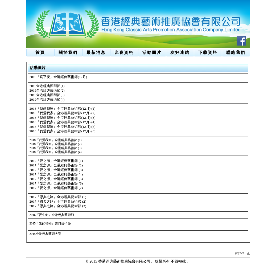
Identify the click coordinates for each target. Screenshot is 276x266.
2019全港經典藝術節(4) (47, 99)
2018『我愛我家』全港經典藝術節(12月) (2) (63, 113)
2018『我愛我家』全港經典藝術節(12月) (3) (63, 118)
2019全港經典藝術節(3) (47, 95)
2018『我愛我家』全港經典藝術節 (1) (56, 140)
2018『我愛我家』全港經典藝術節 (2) (56, 144)
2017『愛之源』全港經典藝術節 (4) (56, 174)
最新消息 (96, 52)
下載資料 (207, 52)
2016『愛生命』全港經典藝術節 (52, 215)
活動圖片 (152, 52)
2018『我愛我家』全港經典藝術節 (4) (56, 152)
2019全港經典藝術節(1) (47, 86)
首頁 (40, 52)
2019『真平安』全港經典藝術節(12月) (58, 77)
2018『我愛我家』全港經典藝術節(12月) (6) (63, 131)
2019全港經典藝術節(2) (47, 90)
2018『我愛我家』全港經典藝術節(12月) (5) (63, 127)
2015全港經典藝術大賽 (45, 234)
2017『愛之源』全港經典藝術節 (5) (56, 179)
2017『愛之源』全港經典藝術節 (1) (56, 161)
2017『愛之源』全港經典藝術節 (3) (56, 170)
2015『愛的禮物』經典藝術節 (50, 223)
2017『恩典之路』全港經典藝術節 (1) (58, 197)
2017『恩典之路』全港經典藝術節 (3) (58, 206)
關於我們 (68, 52)
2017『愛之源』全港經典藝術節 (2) (56, 165)
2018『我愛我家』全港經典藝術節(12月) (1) (63, 109)
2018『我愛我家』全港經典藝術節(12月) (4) (63, 122)
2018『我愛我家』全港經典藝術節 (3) (56, 148)
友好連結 (180, 52)
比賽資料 (124, 52)
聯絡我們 (235, 52)
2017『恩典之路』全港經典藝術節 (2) (58, 201)
